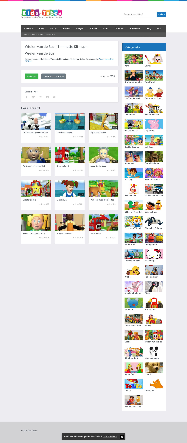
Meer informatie (110, 436)
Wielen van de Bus (47, 35)
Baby (41, 28)
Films (106, 28)
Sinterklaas (135, 28)
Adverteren (29, 28)
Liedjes (79, 28)
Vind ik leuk (31, 76)
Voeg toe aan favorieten (53, 76)
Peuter (53, 28)
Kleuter (66, 28)
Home (26, 35)
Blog (149, 28)
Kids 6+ (93, 28)
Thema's (119, 28)
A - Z (158, 28)
